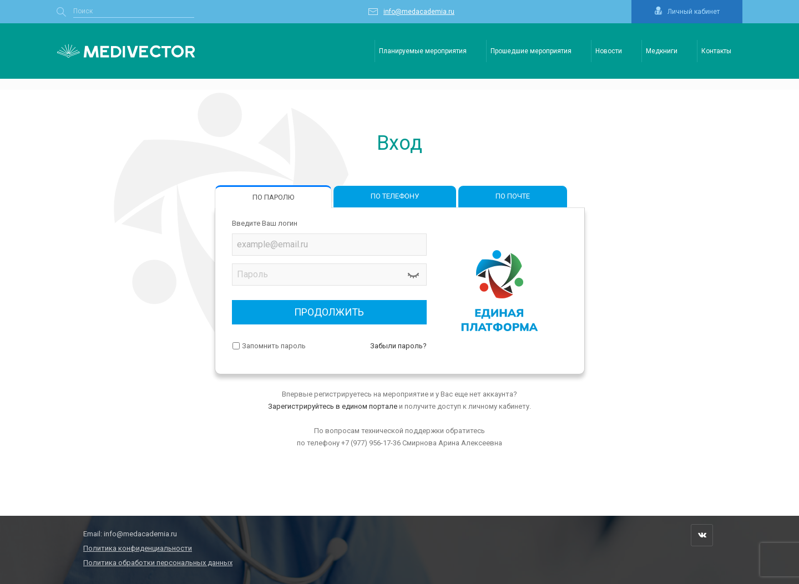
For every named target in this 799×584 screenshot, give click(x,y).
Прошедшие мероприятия (531, 51)
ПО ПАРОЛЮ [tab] (273, 197)
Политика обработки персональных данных (157, 562)
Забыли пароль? (398, 346)
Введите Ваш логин (264, 223)
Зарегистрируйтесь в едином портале (332, 406)
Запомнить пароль (274, 346)
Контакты (716, 51)
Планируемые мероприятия (423, 51)
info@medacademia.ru (140, 534)
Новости (608, 51)
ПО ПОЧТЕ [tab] (512, 196)
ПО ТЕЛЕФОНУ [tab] (395, 196)
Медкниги (661, 51)
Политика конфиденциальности (137, 548)
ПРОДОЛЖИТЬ (329, 312)
